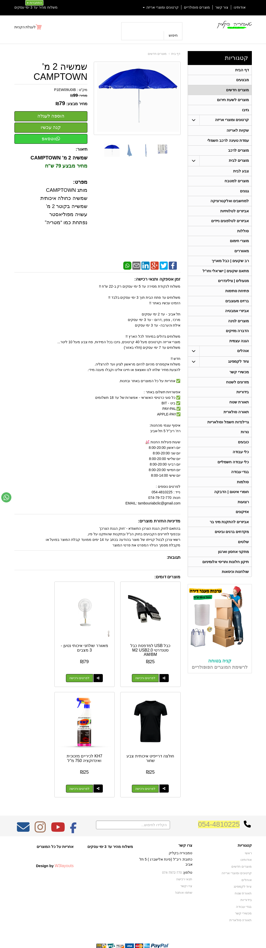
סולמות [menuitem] (243, 496)
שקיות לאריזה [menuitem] (238, 132)
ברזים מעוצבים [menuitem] (237, 309)
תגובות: (174, 557)
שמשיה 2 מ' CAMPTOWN (60, 72)
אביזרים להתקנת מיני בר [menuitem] (229, 537)
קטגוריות (236, 57)
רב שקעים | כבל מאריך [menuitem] (230, 267)
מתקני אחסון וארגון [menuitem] (233, 568)
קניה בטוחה (219, 678)
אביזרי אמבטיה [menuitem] (237, 319)
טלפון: (187, 852)
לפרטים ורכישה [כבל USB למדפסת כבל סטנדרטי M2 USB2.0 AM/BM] (150, 668)
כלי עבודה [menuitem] (241, 465)
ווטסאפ (51, 138)
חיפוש (173, 35)
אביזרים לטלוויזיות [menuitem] (234, 216)
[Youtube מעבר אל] (58, 811)
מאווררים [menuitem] (241, 257)
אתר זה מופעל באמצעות (133, 934)
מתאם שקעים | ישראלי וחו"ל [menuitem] (225, 278)
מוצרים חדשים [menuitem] (237, 91)
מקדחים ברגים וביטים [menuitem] (231, 548)
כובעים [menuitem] (243, 454)
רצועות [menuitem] (243, 517)
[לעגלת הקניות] (28, 27)
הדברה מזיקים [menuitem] (237, 340)
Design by (55, 846)
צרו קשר (185, 826)
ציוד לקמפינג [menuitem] (238, 371)
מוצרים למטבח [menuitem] (237, 184)
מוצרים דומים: (167, 576)
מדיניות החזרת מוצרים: (159, 521)
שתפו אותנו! (184, 872)
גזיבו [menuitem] (245, 111)
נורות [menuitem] (245, 444)
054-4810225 (219, 804)
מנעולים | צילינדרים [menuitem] (233, 288)
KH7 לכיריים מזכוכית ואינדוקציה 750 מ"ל (155, 738)
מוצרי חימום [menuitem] (239, 247)
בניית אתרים (111, 934)
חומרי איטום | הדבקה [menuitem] (231, 506)
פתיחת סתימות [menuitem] (237, 298)
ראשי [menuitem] (248, 833)
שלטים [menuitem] (243, 558)
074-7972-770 (172, 852)
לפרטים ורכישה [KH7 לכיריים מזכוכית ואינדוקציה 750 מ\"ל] (150, 769)
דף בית (175, 54)
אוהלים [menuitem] (243, 361)
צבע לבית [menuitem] (241, 174)
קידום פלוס (125, 934)
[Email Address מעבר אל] (23, 811)
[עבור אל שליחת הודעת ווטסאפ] (6, 497)
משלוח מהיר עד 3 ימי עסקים (36, 7)
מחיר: (78, 96)
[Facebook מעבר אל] (73, 811)
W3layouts (64, 846)
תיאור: (81, 149)
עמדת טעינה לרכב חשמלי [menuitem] (228, 143)
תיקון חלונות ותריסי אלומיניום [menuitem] (225, 579)
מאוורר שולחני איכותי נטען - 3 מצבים (97, 638)
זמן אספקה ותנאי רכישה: (157, 279)
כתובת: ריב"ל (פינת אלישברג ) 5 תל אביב (165, 842)
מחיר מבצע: (76, 104)
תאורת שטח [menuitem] (239, 413)
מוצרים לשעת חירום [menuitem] (233, 101)
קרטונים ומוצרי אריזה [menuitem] (161, 7)
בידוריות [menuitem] (242, 403)
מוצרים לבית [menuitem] (239, 163)
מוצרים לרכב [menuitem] (238, 153)
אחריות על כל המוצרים (55, 827)
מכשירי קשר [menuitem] (239, 382)
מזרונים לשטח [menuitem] (237, 392)
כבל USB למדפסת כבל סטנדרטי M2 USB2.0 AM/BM (155, 640)
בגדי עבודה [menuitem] (240, 485)
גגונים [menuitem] (244, 195)
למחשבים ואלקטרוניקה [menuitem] (229, 205)
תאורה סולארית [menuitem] (236, 423)
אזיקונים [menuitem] (242, 527)
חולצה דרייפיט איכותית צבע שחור (39, 638)
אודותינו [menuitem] (240, 7)
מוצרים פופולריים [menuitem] (197, 7)
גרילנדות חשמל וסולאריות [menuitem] (228, 434)
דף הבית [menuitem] (242, 70)
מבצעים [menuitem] (242, 80)
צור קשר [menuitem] (221, 7)
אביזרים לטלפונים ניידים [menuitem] (230, 226)
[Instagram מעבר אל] (40, 811)
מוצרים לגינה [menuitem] (238, 330)
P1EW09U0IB (65, 90)
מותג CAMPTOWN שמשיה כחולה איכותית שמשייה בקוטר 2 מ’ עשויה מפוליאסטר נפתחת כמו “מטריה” (63, 206)
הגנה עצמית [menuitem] (239, 350)
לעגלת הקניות (25, 27)
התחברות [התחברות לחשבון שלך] (34, 3)
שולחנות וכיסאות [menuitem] (235, 589)
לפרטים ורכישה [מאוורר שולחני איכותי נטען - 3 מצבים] (92, 668)
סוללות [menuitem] (243, 236)
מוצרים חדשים (157, 54)
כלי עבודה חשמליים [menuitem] (233, 475)
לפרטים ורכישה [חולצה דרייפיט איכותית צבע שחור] (34, 668)
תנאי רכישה (184, 859)
